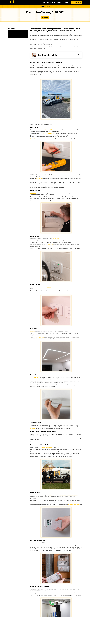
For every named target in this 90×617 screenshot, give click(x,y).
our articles (32, 428)
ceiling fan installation (72, 495)
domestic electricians (14, 30)
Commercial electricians (14, 32)
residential (70, 504)
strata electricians (13, 34)
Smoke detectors (34, 377)
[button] (43, 2)
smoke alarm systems (51, 381)
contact (59, 2)
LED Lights (32, 331)
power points (56, 238)
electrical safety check (50, 129)
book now (45, 17)
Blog (53, 2)
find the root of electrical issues (48, 133)
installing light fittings (39, 337)
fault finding (39, 178)
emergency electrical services (16, 36)
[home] (12, 2)
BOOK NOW (66, 2)
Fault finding (33, 138)
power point (50, 244)
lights (50, 495)
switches (49, 287)
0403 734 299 (77, 2)
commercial (77, 504)
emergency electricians (46, 447)
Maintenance (33, 193)
